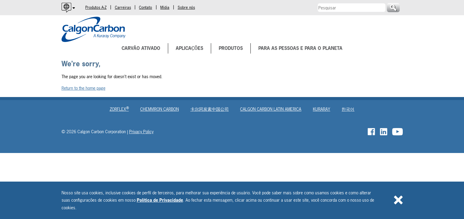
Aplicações (189, 48)
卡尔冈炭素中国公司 (209, 109)
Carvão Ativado (141, 48)
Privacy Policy (141, 131)
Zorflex (119, 109)
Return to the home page (83, 88)
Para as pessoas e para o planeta (300, 48)
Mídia (164, 7)
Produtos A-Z (96, 7)
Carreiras (123, 7)
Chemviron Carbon (159, 109)
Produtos (231, 48)
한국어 (348, 109)
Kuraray (321, 109)
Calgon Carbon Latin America (270, 109)
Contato (145, 7)
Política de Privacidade (160, 200)
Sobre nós (186, 7)
